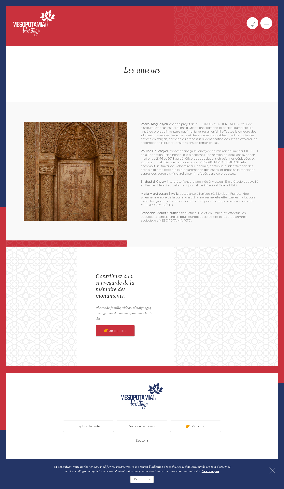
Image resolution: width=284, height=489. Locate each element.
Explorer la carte (88, 426)
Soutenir (142, 440)
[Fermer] (272, 470)
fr (252, 23)
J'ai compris (142, 479)
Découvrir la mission (142, 426)
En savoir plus (210, 471)
